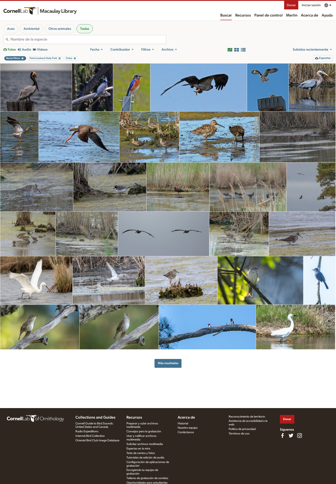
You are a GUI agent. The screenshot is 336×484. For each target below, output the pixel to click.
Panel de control (268, 15)
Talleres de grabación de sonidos (147, 478)
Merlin (291, 15)
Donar (291, 5)
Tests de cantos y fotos (140, 453)
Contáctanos (186, 432)
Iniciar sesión (311, 5)
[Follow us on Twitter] (291, 435)
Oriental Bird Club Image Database (97, 440)
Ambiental (31, 28)
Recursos (243, 15)
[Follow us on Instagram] (299, 435)
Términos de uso (239, 433)
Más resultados (168, 363)
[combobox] (88, 39)
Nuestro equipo (188, 427)
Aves (11, 28)
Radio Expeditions (86, 431)
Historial (183, 423)
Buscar (226, 15)
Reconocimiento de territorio (247, 416)
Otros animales (59, 28)
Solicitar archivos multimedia (144, 444)
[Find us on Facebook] (282, 435)
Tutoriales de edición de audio (145, 457)
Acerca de (309, 15)
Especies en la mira (138, 448)
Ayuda (327, 15)
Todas (84, 28)
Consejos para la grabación (143, 431)
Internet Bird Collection (90, 435)
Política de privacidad (242, 429)
